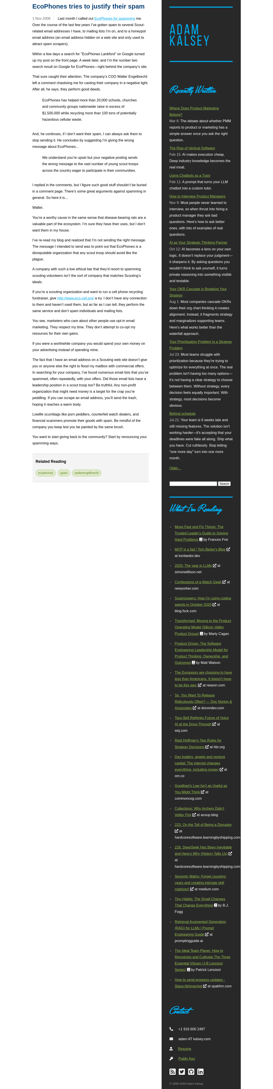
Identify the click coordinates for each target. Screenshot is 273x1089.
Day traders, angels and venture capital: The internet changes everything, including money (200, 763)
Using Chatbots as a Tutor (190, 175)
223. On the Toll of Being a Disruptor (203, 825)
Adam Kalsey (190, 35)
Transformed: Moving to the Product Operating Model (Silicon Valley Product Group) (203, 627)
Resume (184, 1049)
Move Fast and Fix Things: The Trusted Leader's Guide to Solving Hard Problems (201, 533)
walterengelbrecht (87, 473)
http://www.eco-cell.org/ (75, 298)
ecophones (45, 473)
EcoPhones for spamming (115, 18)
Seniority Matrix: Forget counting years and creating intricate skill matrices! (200, 882)
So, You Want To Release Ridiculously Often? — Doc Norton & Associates (203, 701)
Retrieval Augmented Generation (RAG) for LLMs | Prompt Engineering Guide (200, 928)
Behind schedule (183, 413)
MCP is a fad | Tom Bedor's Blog (200, 549)
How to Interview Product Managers (198, 196)
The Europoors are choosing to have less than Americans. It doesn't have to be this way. (203, 678)
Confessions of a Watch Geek (198, 582)
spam (64, 473)
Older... (175, 468)
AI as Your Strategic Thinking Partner (199, 242)
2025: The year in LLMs (193, 565)
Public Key (186, 1059)
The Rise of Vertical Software (192, 148)
